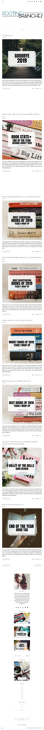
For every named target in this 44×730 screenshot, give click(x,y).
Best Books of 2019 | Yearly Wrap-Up (16, 381)
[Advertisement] (22, 102)
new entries (6, 565)
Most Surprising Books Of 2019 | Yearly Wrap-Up (21, 197)
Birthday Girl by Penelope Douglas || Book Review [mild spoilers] (22, 637)
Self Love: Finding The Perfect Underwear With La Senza (22, 623)
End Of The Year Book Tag (12, 505)
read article (6, 88)
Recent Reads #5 (22, 650)
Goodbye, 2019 (7, 35)
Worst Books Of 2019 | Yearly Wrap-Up (17, 320)
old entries (38, 565)
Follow (15, 570)
